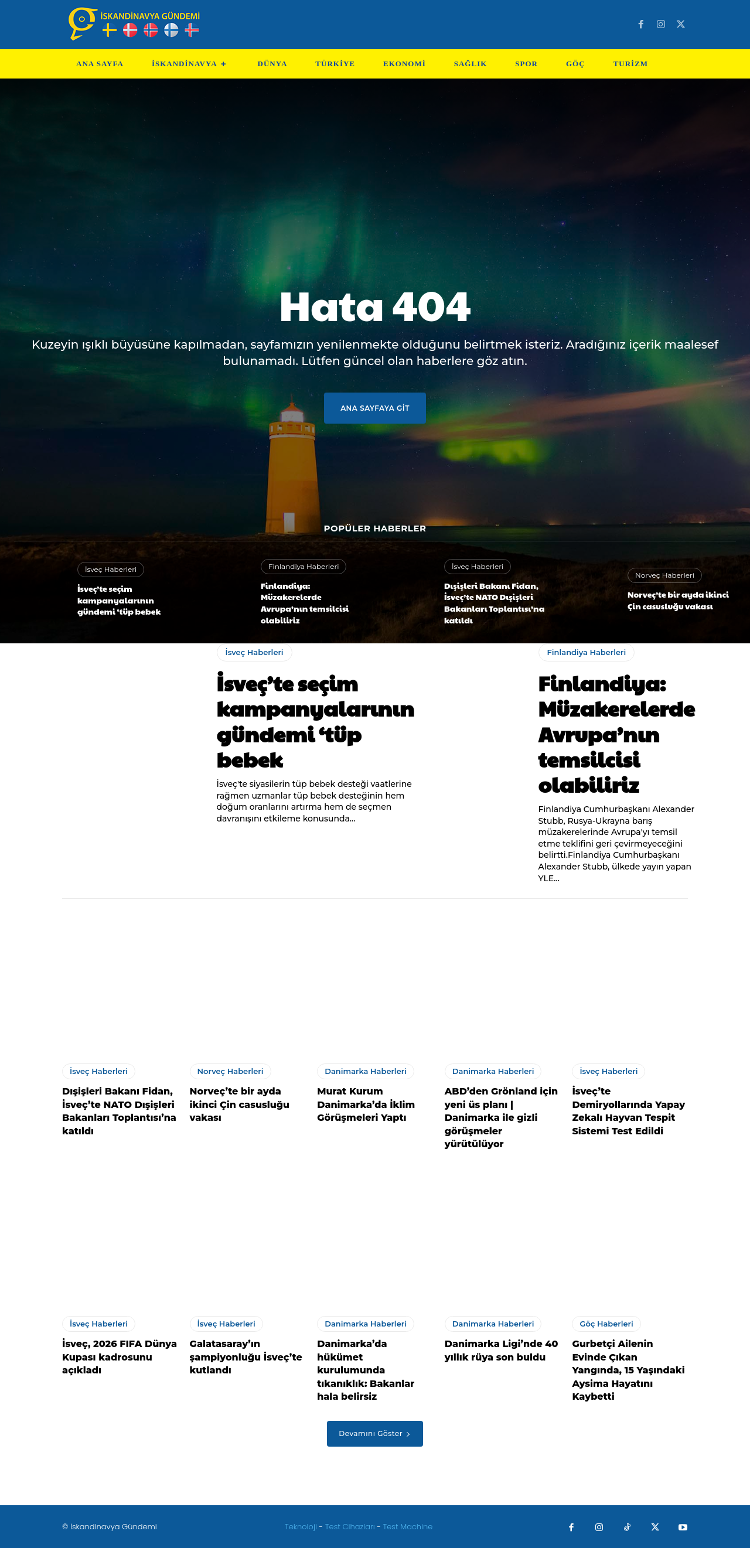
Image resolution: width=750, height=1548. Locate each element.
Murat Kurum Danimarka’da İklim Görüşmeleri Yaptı (366, 1104)
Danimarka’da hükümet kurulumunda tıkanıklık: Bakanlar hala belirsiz (365, 1370)
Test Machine (408, 1526)
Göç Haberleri (606, 1323)
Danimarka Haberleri (366, 1071)
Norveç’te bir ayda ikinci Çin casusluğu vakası (678, 600)
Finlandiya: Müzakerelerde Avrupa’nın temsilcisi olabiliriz (305, 602)
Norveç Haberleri (664, 575)
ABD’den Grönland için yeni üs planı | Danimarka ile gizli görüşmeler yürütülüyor (501, 1118)
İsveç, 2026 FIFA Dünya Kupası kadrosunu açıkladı (119, 1357)
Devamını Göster (375, 1433)
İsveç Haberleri (111, 569)
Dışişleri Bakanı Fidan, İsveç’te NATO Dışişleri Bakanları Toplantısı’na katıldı (494, 602)
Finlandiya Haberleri (303, 566)
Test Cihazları (350, 1526)
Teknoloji (302, 1526)
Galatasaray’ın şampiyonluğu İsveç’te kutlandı (246, 1357)
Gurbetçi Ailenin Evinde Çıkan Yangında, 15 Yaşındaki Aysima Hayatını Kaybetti (628, 1370)
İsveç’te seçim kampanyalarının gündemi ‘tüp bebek (119, 599)
